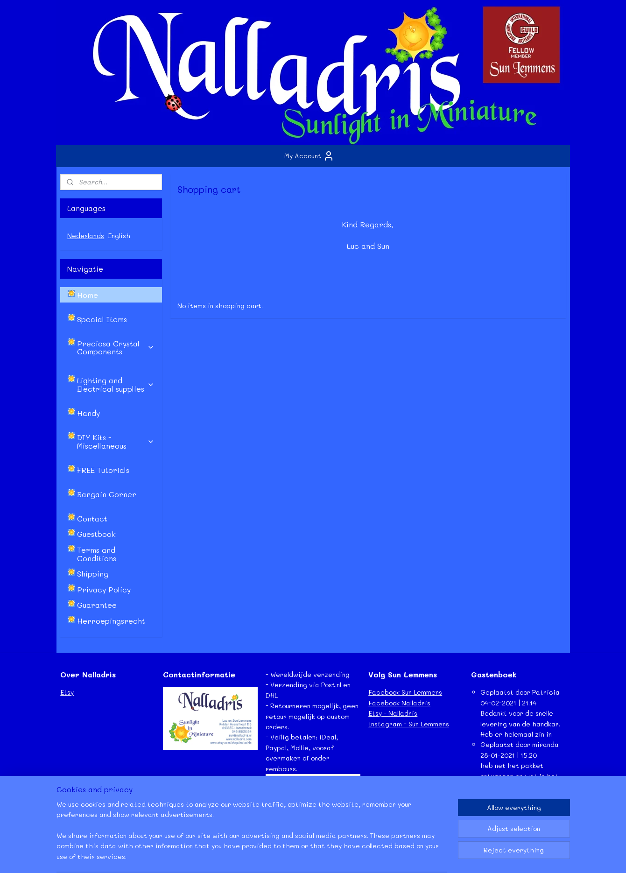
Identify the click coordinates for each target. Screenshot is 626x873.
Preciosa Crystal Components (116, 347)
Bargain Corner (106, 494)
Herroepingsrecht (111, 621)
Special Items (102, 319)
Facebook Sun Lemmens (405, 692)
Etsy (67, 692)
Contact (92, 518)
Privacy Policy (104, 589)
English (119, 235)
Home (87, 295)
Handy (88, 413)
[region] (251, 836)
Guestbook (96, 534)
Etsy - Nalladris (392, 713)
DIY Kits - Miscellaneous (116, 441)
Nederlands (85, 235)
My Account (309, 156)
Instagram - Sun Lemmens (408, 723)
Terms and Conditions (96, 554)
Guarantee (97, 605)
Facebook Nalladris (399, 702)
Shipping (92, 573)
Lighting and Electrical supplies (116, 384)
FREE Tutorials (103, 470)
